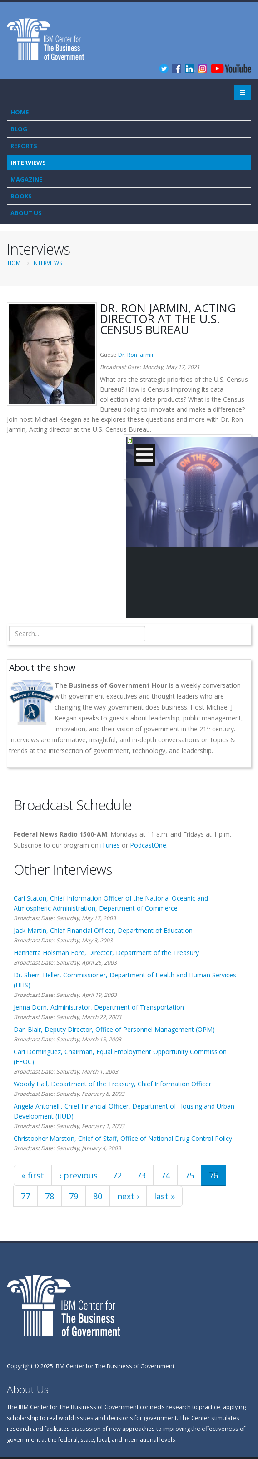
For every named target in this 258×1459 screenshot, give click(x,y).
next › (128, 1196)
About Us (26, 213)
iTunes (110, 845)
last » (164, 1196)
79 (73, 1196)
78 (49, 1196)
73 (141, 1175)
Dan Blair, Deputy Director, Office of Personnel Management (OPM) (114, 1029)
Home (19, 112)
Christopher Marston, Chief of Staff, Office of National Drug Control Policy (123, 1138)
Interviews (28, 162)
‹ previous (78, 1175)
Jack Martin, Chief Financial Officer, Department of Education (103, 930)
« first (32, 1175)
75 (189, 1175)
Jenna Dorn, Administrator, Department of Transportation (99, 1007)
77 (25, 1196)
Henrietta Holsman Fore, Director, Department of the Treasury (106, 952)
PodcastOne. (149, 845)
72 (117, 1175)
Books (21, 196)
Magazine (26, 179)
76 (213, 1175)
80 (97, 1196)
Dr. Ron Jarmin (136, 355)
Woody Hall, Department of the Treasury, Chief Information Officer (112, 1083)
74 (165, 1175)
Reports (23, 146)
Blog (18, 129)
